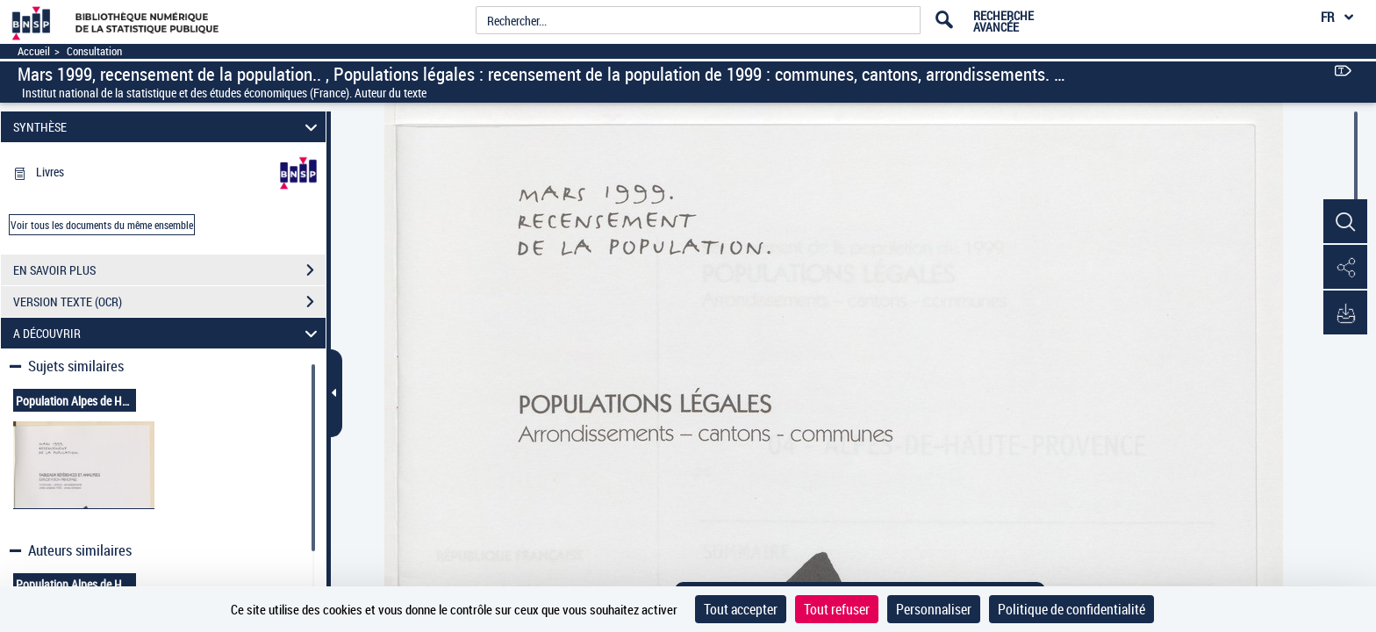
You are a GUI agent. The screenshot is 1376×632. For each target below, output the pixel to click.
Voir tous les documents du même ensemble (102, 225)
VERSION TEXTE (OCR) (169, 302)
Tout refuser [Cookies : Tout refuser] (837, 609)
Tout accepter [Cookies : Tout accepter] (741, 609)
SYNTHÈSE (168, 126)
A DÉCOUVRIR (168, 333)
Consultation (94, 51)
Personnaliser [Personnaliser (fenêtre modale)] (933, 609)
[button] (1345, 222)
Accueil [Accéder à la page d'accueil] (34, 51)
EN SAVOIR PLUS (169, 270)
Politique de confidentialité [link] (1071, 609)
